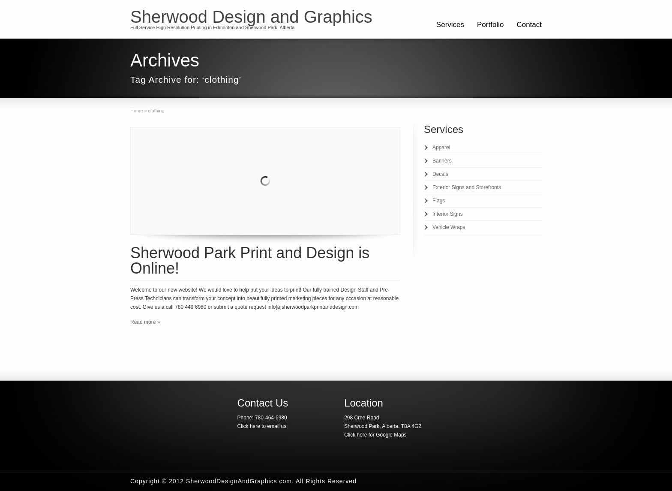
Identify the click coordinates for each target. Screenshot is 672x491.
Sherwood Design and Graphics (251, 16)
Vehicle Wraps (448, 227)
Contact (529, 25)
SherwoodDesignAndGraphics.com (239, 481)
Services (450, 25)
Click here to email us (262, 426)
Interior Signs (447, 214)
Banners (442, 161)
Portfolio (490, 25)
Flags (438, 201)
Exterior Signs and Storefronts (466, 187)
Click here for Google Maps (375, 435)
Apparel (441, 148)
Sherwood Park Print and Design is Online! (249, 260)
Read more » (145, 322)
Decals (440, 174)
